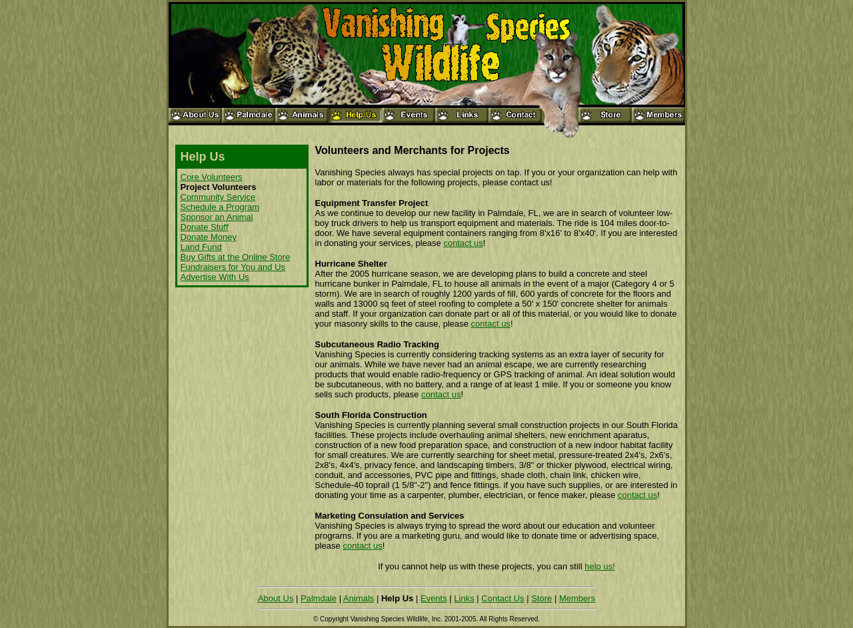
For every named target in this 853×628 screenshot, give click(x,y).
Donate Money (209, 237)
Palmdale (319, 598)
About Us (275, 598)
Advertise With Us (215, 277)
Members (577, 598)
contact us (462, 243)
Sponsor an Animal (217, 217)
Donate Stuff (205, 227)
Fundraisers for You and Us (233, 267)
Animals (358, 598)
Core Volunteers (212, 177)
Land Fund (201, 247)
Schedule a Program (220, 207)
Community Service (218, 197)
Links (464, 598)
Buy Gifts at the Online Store (236, 257)
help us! (599, 566)
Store (541, 598)
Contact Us (502, 598)
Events (434, 598)
